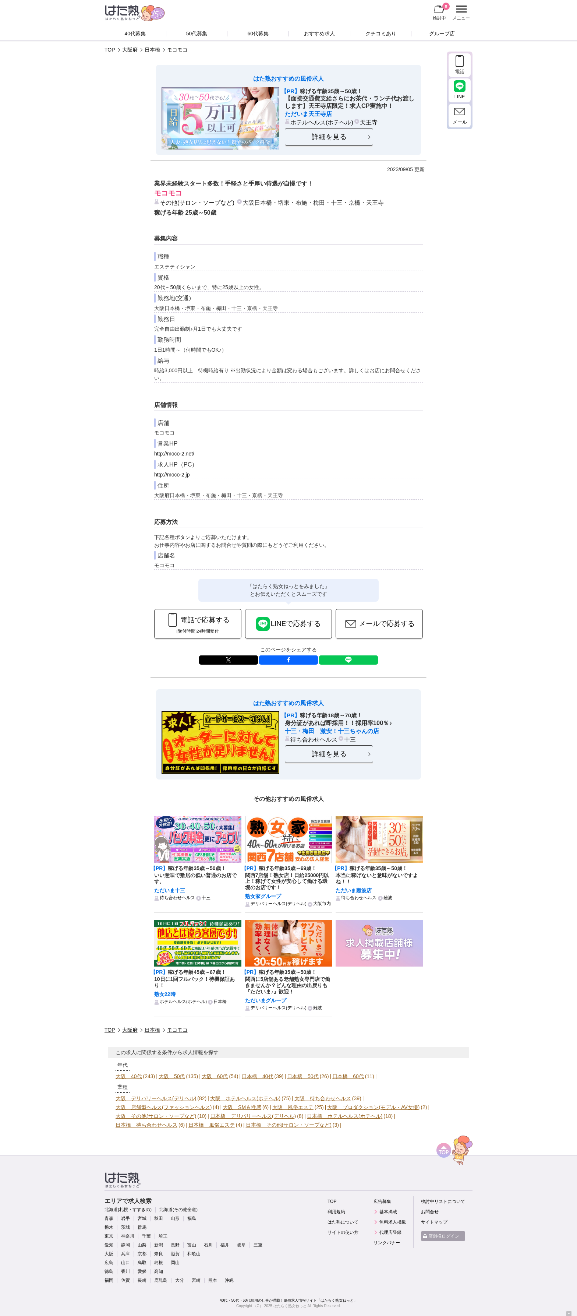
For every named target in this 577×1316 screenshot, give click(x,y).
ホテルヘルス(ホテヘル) (321, 122)
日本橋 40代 (257, 1076)
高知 (158, 1271)
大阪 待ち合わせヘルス (322, 1098)
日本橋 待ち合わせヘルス (146, 1125)
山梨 (142, 1245)
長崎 (142, 1280)
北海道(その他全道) (178, 1209)
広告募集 (382, 1201)
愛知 (109, 1245)
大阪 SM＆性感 (242, 1107)
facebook (288, 660)
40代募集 (135, 33)
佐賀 (125, 1280)
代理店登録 (390, 1232)
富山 (191, 1245)
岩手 (125, 1218)
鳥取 (142, 1262)
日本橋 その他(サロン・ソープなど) (289, 1125)
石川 (208, 1245)
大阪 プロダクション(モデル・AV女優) (373, 1107)
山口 (125, 1262)
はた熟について (343, 1222)
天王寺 (369, 122)
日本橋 (152, 50)
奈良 (158, 1253)
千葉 (146, 1236)
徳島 (109, 1271)
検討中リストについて (443, 1201)
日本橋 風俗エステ (211, 1125)
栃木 (109, 1227)
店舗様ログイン (443, 1236)
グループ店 (442, 33)
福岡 (109, 1280)
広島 (109, 1262)
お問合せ (430, 1211)
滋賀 (175, 1253)
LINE (348, 660)
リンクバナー (387, 1242)
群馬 (142, 1227)
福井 (224, 1245)
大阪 (109, 1253)
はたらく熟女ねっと (290, 1306)
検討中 (441, 11)
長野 (175, 1245)
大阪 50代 (172, 1076)
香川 (125, 1271)
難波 (387, 897)
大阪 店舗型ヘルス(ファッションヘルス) (164, 1107)
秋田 (158, 1218)
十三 (350, 739)
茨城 (125, 1227)
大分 (179, 1280)
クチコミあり (380, 33)
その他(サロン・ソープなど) (197, 202)
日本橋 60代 (348, 1076)
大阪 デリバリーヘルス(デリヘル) (156, 1098)
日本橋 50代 (303, 1076)
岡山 (175, 1262)
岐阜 (241, 1245)
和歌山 (194, 1253)
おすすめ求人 (319, 33)
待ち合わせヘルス (313, 739)
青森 (109, 1218)
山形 (175, 1218)
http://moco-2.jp (172, 475)
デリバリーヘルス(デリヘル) (279, 903)
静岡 (125, 1245)
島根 (158, 1262)
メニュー (460, 13)
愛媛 (142, 1271)
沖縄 (229, 1280)
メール (460, 122)
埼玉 (163, 1236)
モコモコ (177, 50)
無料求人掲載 (392, 1222)
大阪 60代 (215, 1076)
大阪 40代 (129, 1076)
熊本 (212, 1280)
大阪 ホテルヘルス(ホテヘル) (245, 1098)
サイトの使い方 (343, 1232)
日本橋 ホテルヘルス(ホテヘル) (344, 1116)
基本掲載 (388, 1211)
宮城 (142, 1218)
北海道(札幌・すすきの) (128, 1209)
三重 (258, 1245)
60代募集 (258, 33)
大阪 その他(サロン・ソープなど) (156, 1116)
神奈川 (127, 1236)
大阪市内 (322, 903)
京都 (142, 1253)
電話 (459, 71)
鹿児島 (160, 1280)
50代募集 (197, 33)
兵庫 (125, 1253)
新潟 (158, 1245)
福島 (191, 1218)
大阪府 (130, 50)
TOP (110, 50)
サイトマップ (434, 1222)
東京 (109, 1236)
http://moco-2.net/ (174, 454)
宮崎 (196, 1280)
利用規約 (336, 1211)
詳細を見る (329, 137)
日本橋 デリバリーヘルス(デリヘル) (253, 1116)
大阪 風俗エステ (293, 1107)
